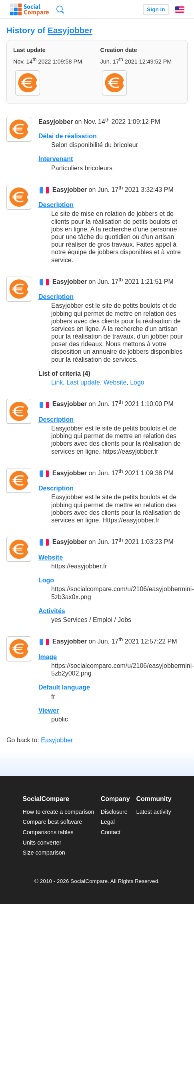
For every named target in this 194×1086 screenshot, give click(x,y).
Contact (111, 832)
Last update (83, 382)
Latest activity (153, 812)
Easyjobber (70, 30)
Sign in (156, 9)
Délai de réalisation (67, 136)
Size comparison (43, 852)
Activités (51, 611)
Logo (137, 382)
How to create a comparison (58, 812)
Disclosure (114, 812)
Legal (108, 822)
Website (115, 382)
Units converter (41, 842)
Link (57, 382)
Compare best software (52, 822)
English (179, 9)
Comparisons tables (47, 832)
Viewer (48, 710)
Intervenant (55, 158)
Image (47, 657)
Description (56, 204)
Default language (64, 687)
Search (60, 9)
